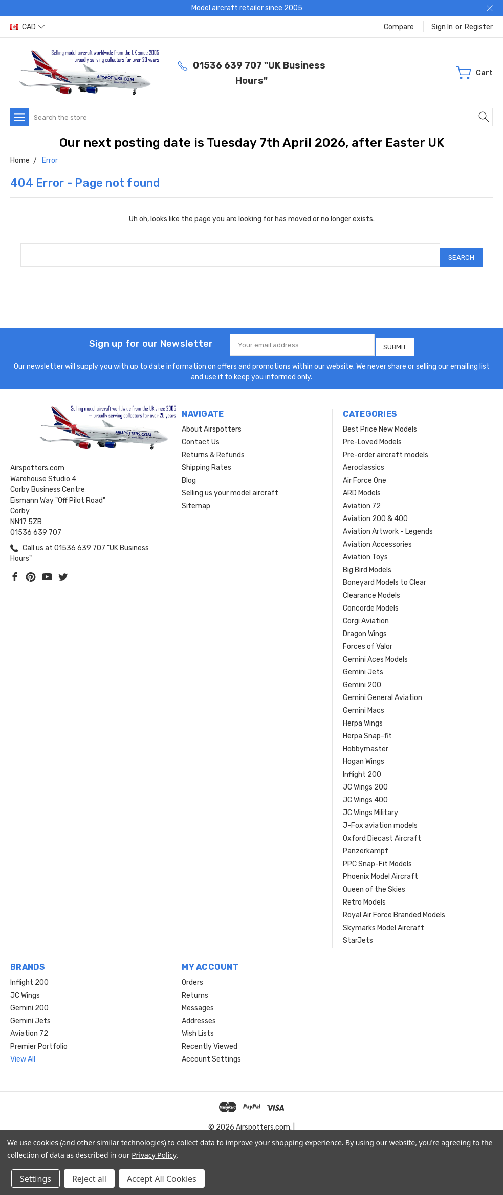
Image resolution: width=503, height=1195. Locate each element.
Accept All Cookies (161, 1178)
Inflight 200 (362, 766)
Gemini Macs (363, 702)
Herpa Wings (363, 715)
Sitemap (196, 498)
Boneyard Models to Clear (384, 575)
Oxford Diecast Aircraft (382, 830)
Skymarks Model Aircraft (383, 920)
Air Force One (364, 472)
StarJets (358, 933)
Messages (198, 1000)
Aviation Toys (365, 549)
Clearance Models (371, 587)
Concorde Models (371, 600)
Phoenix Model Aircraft (380, 869)
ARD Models (362, 485)
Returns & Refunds (213, 447)
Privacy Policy (154, 1155)
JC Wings (25, 987)
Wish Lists (198, 1026)
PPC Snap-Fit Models (377, 856)
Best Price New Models (380, 421)
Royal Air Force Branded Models (394, 907)
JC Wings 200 (365, 779)
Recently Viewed (209, 1038)
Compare (399, 26)
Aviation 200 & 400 (375, 511)
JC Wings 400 (365, 792)
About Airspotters (212, 421)
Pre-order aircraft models (385, 447)
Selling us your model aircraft (230, 485)
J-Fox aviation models (380, 818)
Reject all (89, 1178)
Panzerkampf (365, 843)
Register (479, 26)
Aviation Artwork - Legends (388, 524)
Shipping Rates (206, 460)
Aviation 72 (362, 498)
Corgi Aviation (366, 613)
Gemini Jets (363, 664)
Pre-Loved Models (372, 434)
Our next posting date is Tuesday (159, 143)
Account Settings (211, 1051)
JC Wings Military (370, 805)
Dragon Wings (365, 626)
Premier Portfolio (39, 1038)
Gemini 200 (362, 677)
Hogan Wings (363, 754)
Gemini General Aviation (382, 690)
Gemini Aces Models (375, 651)
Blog (189, 472)
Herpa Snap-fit (367, 728)
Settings (35, 1178)
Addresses (199, 1013)
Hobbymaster (365, 741)
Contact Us (201, 434)
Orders (192, 975)
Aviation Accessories (377, 536)
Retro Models (364, 894)
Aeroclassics (363, 460)
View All (22, 1051)
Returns (195, 987)
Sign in (442, 26)
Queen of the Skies (374, 881)
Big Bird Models (367, 562)
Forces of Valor (367, 639)
